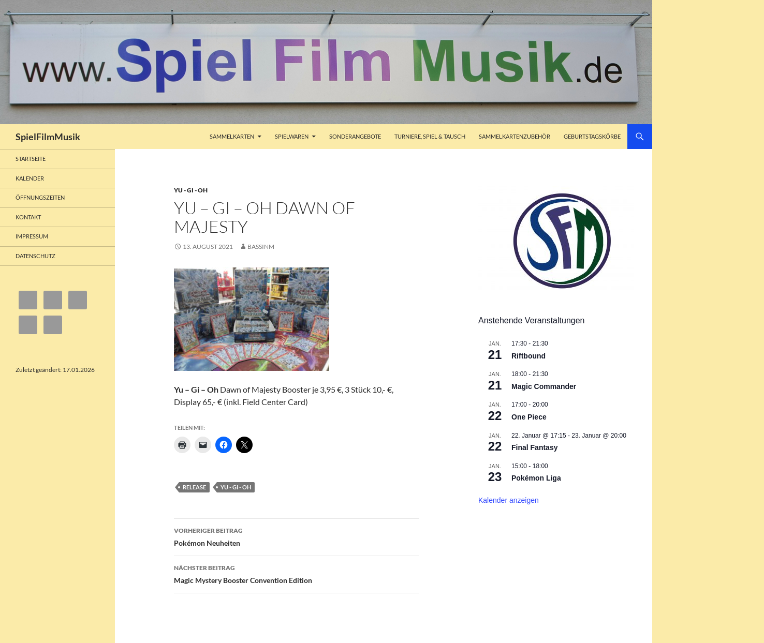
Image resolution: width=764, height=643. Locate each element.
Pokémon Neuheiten (296, 536)
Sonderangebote (355, 136)
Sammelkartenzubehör (514, 136)
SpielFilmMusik (48, 136)
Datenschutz (35, 255)
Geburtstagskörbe (592, 136)
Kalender (30, 178)
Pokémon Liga (536, 478)
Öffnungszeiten (40, 197)
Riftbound (528, 356)
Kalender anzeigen (508, 500)
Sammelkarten (232, 136)
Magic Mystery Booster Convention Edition (296, 573)
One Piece (529, 417)
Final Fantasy (534, 447)
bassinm (260, 246)
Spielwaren (291, 136)
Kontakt (28, 217)
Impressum (32, 236)
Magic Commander (543, 386)
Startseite (31, 158)
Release (194, 487)
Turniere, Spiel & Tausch (429, 136)
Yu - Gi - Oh (191, 190)
